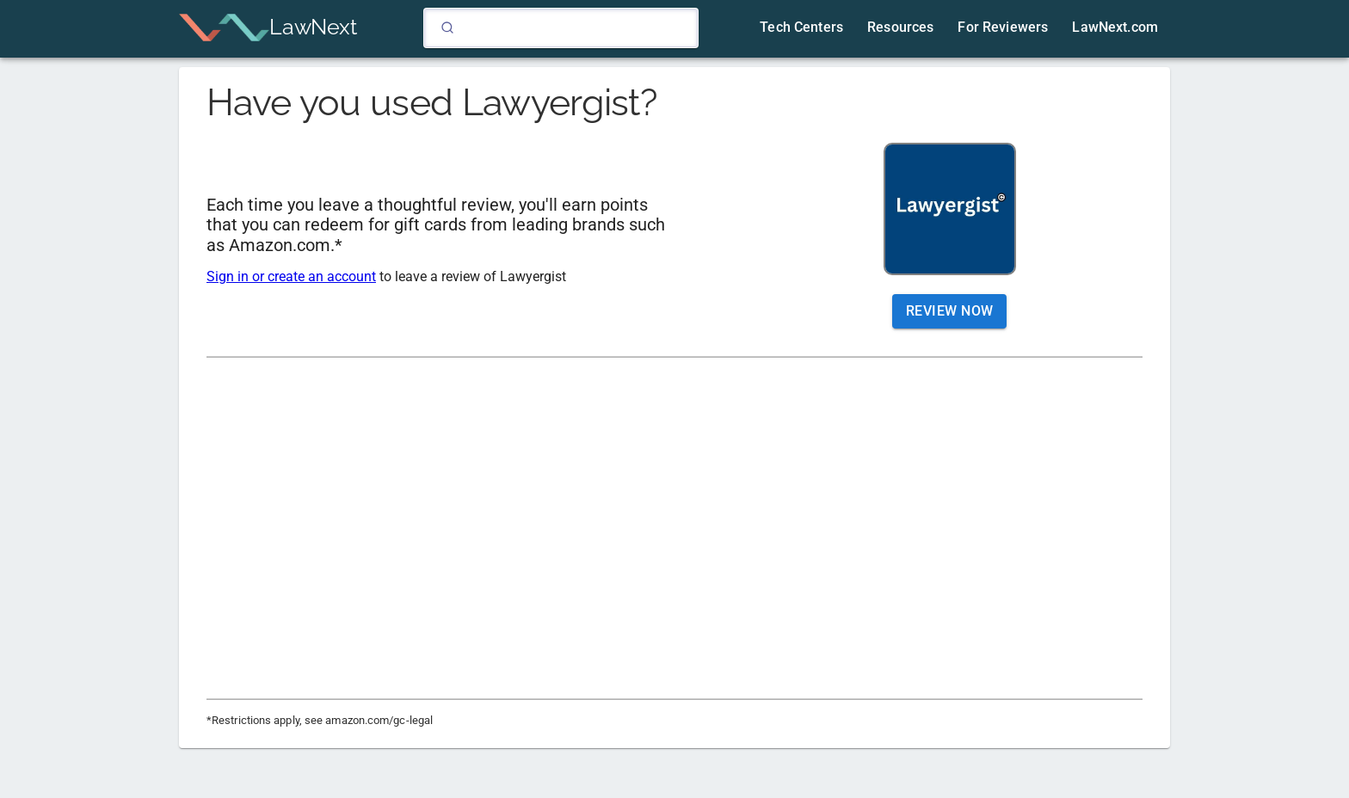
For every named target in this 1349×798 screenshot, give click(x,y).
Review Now (949, 311)
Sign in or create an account (291, 276)
